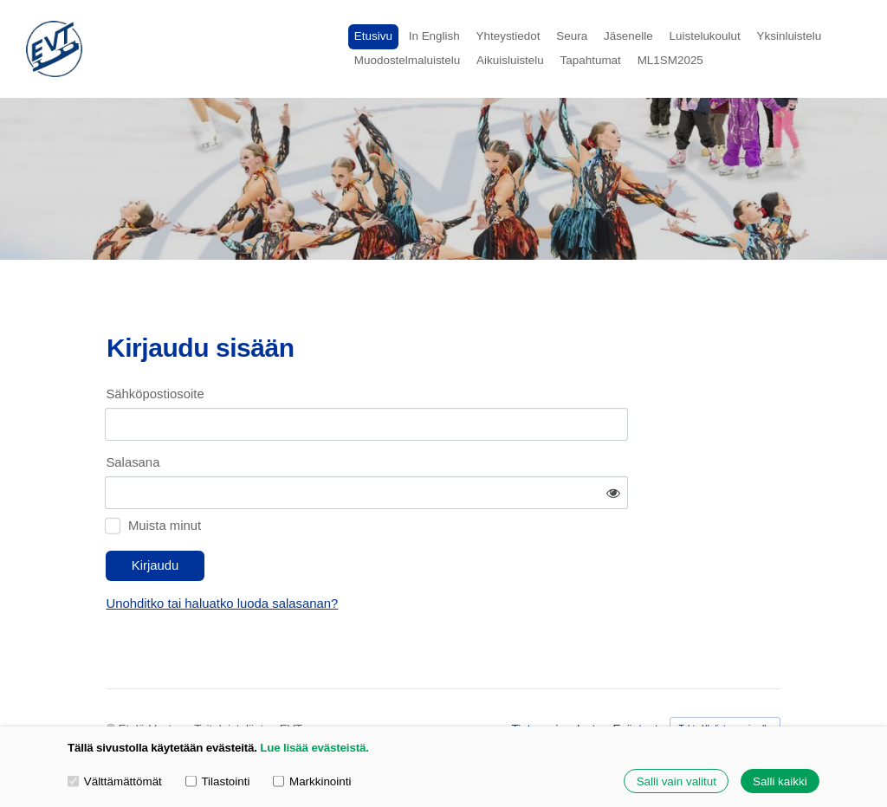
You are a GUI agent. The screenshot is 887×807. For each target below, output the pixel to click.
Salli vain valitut (676, 781)
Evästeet (634, 681)
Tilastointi (217, 780)
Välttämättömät (115, 780)
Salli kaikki (780, 781)
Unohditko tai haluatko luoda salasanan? (377, 556)
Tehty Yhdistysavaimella (725, 680)
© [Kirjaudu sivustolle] (113, 681)
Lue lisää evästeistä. (314, 747)
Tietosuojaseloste (557, 681)
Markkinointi (312, 780)
